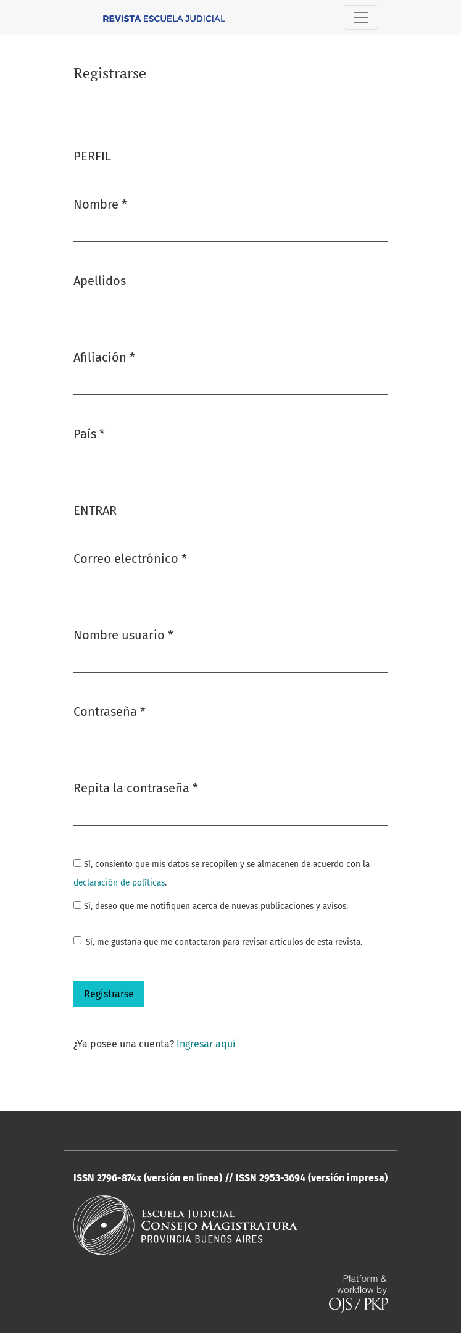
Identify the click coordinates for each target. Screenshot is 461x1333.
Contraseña (109, 710)
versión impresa (347, 1178)
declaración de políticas (119, 883)
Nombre (100, 203)
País (89, 433)
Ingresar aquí (206, 1044)
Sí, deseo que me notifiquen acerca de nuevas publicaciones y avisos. (210, 906)
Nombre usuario (123, 634)
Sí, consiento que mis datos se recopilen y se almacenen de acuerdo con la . (221, 873)
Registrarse (109, 994)
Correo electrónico (130, 557)
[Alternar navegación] (361, 17)
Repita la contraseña (135, 787)
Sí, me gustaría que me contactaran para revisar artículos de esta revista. (224, 942)
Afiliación (104, 356)
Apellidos (99, 280)
